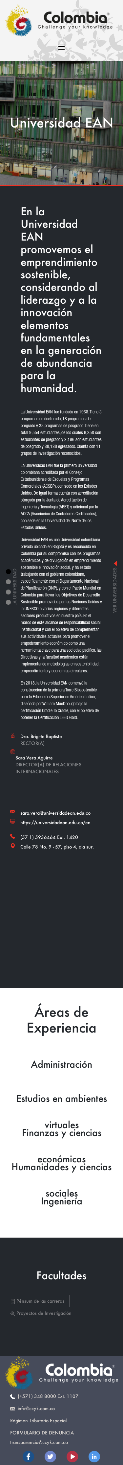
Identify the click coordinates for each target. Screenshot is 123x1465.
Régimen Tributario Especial (38, 1420)
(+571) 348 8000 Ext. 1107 (44, 1396)
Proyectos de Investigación (41, 1313)
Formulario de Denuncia (42, 1433)
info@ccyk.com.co (32, 1408)
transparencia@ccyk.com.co (39, 1442)
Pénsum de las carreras (37, 1301)
